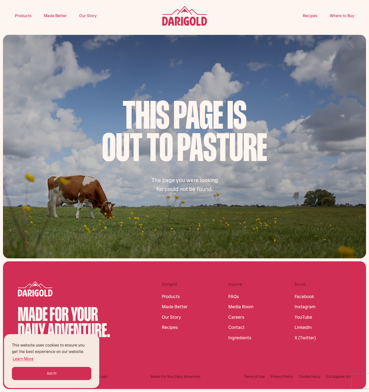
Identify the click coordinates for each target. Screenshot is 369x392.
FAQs (233, 296)
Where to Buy (342, 15)
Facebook (304, 296)
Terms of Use (254, 376)
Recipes (310, 15)
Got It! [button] (52, 373)
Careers (236, 317)
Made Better (55, 15)
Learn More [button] (23, 358)
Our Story (88, 15)
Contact (236, 327)
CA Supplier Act (338, 376)
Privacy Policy (282, 376)
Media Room (241, 307)
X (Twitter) (305, 338)
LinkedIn (303, 327)
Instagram (305, 307)
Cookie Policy (309, 376)
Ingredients (239, 338)
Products (23, 15)
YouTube (303, 317)
